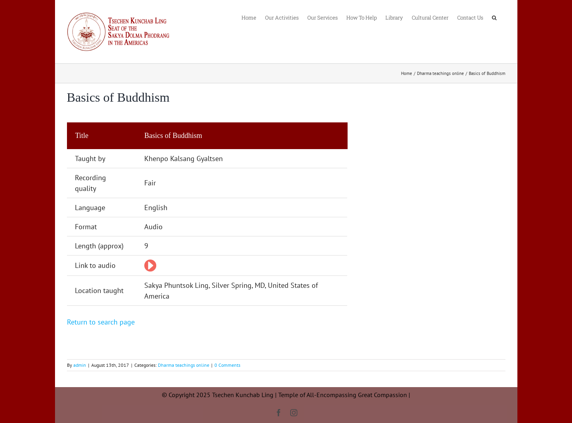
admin (79, 365)
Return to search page (101, 322)
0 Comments (227, 365)
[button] (494, 17)
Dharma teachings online (183, 365)
